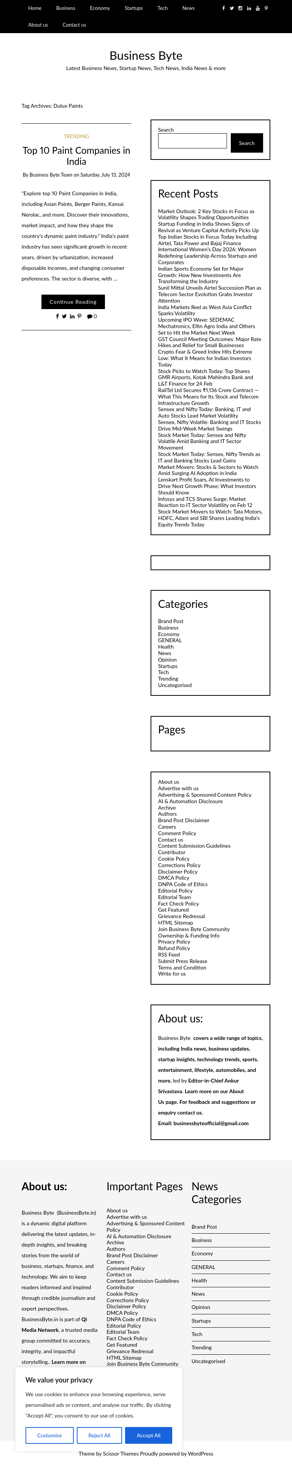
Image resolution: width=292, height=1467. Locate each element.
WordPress (200, 1453)
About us (38, 25)
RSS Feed (169, 954)
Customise (49, 1435)
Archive (167, 807)
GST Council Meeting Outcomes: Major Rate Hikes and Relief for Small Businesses (210, 342)
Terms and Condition (182, 967)
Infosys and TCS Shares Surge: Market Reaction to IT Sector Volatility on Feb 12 (205, 502)
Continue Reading (73, 301)
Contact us (74, 25)
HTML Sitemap (175, 922)
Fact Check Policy (178, 903)
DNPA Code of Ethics (183, 884)
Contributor (172, 852)
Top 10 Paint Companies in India (76, 156)
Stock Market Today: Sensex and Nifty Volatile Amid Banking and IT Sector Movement (202, 441)
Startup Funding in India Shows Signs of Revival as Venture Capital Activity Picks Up (208, 226)
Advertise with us (178, 788)
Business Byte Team (51, 175)
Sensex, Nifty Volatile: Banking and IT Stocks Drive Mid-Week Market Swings (209, 425)
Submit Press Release (183, 961)
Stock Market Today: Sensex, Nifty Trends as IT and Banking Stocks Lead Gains (209, 457)
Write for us (172, 973)
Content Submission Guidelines (194, 845)
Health (166, 646)
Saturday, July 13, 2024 (105, 175)
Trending (76, 136)
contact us (189, 1112)
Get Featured (173, 909)
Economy (100, 8)
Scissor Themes (121, 1453)
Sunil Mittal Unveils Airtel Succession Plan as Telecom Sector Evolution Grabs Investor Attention (210, 294)
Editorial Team (174, 897)
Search (166, 130)
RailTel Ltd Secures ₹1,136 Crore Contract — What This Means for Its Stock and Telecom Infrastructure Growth (208, 396)
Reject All (99, 1435)
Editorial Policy (175, 890)
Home (34, 8)
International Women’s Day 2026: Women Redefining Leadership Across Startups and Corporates (207, 255)
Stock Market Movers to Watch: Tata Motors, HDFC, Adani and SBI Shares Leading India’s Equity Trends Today (210, 518)
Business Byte (146, 55)
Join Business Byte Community (194, 929)
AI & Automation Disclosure (190, 801)
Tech (162, 8)
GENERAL (170, 640)
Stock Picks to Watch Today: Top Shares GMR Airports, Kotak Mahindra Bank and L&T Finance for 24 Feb (205, 377)
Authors (167, 813)
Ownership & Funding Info (189, 935)
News (188, 8)
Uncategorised (175, 685)
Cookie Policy (174, 858)
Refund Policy (174, 948)
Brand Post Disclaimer (183, 820)
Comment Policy (177, 833)
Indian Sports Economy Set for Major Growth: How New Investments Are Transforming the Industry (200, 275)
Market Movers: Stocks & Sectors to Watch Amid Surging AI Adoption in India (208, 470)
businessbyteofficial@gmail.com (211, 1123)
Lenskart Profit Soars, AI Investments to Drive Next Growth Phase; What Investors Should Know (207, 486)
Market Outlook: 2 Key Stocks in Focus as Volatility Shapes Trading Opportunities (206, 214)
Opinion (167, 659)
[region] (98, 1409)
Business (65, 8)
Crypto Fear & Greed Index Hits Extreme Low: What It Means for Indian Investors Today (205, 358)
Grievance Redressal (181, 916)
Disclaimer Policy (178, 871)
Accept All (148, 1435)
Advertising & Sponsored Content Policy (205, 794)
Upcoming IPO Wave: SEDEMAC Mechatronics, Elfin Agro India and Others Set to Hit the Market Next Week (206, 326)
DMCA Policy (173, 877)
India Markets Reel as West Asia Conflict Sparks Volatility (205, 310)
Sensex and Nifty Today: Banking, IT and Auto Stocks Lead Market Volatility (204, 412)
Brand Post (171, 621)
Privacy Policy (174, 941)
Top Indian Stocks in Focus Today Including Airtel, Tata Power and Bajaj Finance (207, 239)
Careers (167, 826)
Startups (134, 8)
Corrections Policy (179, 865)
